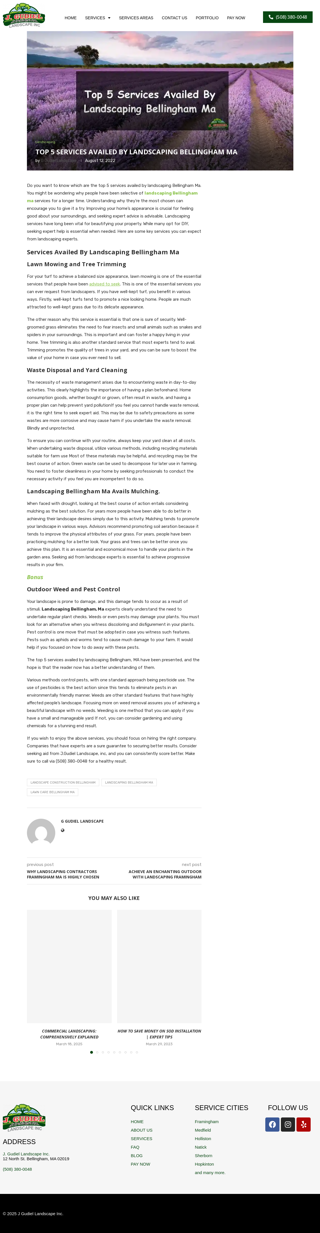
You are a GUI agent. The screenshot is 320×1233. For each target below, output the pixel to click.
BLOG (137, 1155)
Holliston (203, 1138)
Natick (201, 1147)
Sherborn (203, 1155)
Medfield (203, 1130)
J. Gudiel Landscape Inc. (26, 1153)
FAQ (135, 1147)
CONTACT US (174, 18)
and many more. (210, 1172)
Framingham (207, 1121)
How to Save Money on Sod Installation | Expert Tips (159, 1034)
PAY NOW (236, 18)
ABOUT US (141, 1130)
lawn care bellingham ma (53, 792)
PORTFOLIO (207, 18)
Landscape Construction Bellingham (63, 782)
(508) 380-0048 (17, 1169)
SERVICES (98, 18)
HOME (71, 18)
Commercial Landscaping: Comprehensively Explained (69, 1034)
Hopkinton (204, 1164)
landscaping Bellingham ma (129, 782)
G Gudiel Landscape (59, 160)
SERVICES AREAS (136, 18)
